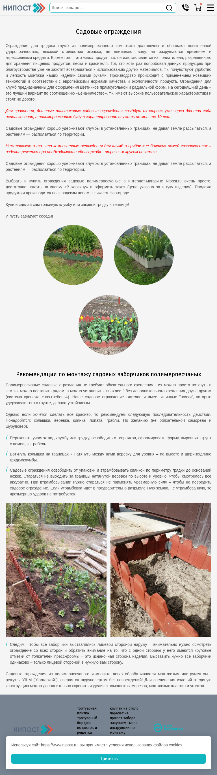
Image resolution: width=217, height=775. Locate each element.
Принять (108, 758)
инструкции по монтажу (122, 730)
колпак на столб (124, 708)
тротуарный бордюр (87, 720)
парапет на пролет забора (122, 715)
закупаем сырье (124, 722)
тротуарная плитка (87, 711)
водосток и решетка (87, 730)
